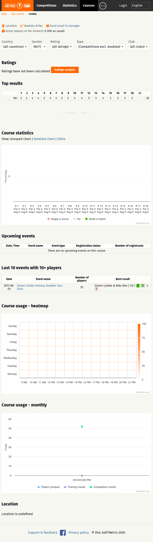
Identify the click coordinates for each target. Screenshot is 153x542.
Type (101, 45)
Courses (89, 5)
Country (15, 45)
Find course (17, 14)
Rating (62, 45)
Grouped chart (20, 139)
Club (138, 45)
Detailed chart (44, 139)
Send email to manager (65, 26)
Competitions (46, 5)
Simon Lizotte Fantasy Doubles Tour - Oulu (40, 287)
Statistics (70, 5)
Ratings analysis (64, 69)
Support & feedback (42, 532)
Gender (39, 45)
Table (61, 139)
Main (4, 14)
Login (123, 5)
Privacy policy (79, 532)
